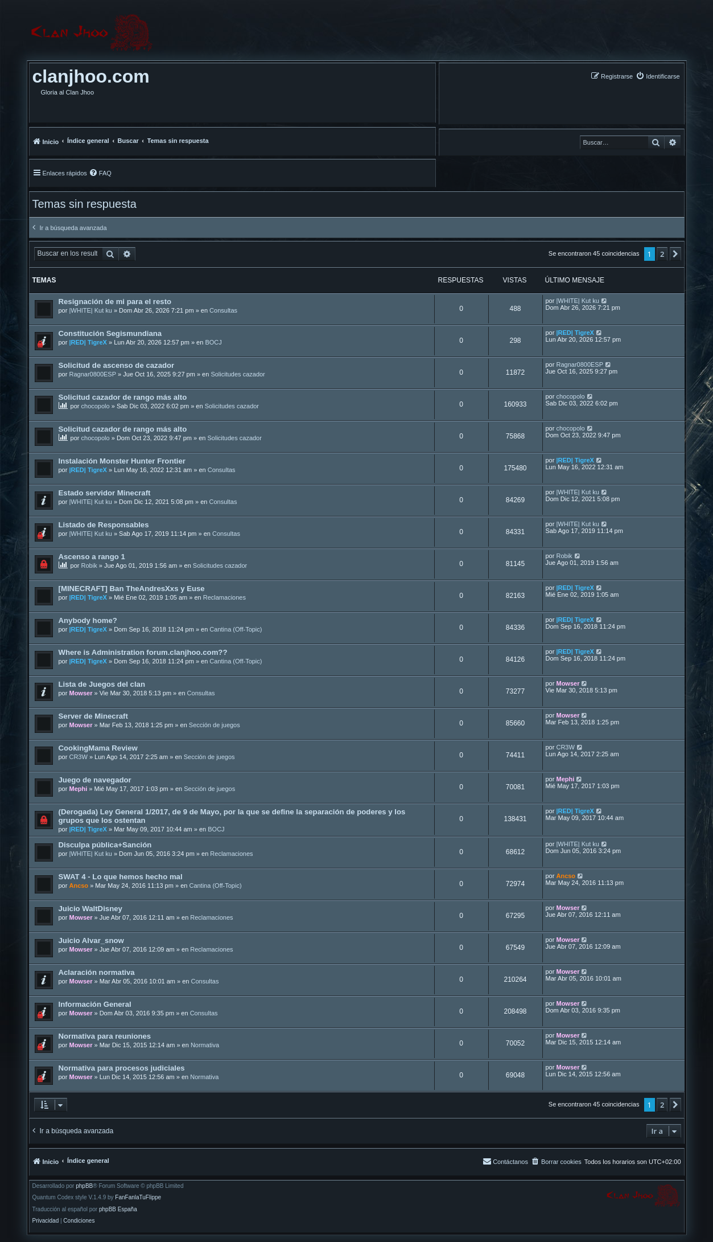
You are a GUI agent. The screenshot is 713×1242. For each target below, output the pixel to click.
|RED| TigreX (87, 342)
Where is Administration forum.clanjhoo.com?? (143, 652)
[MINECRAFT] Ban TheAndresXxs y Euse (132, 588)
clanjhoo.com (91, 76)
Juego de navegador (95, 780)
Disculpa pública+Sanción (105, 845)
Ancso (78, 885)
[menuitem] (657, 76)
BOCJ (213, 342)
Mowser (80, 693)
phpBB (84, 1186)
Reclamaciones (224, 597)
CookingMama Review (98, 748)
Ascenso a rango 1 (92, 556)
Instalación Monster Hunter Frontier (122, 461)
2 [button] (662, 254)
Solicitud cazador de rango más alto (123, 397)
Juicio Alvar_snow (91, 940)
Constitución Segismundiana (110, 333)
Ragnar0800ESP (92, 374)
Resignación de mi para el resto (115, 301)
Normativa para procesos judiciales (122, 1068)
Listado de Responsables (104, 524)
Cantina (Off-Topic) (235, 629)
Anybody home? (88, 620)
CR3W (78, 756)
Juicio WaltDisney (90, 908)
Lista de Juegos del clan (102, 684)
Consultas (223, 310)
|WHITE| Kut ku (90, 310)
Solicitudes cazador (238, 374)
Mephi (78, 788)
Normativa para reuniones (105, 1036)
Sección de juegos (214, 725)
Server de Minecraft (93, 716)
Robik (89, 565)
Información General (95, 1004)
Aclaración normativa (97, 972)
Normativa (205, 1045)
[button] (675, 254)
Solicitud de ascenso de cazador (117, 365)
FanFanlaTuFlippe (138, 1197)
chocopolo (95, 406)
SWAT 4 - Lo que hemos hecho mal (121, 876)
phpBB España (118, 1209)
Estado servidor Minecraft (105, 493)
